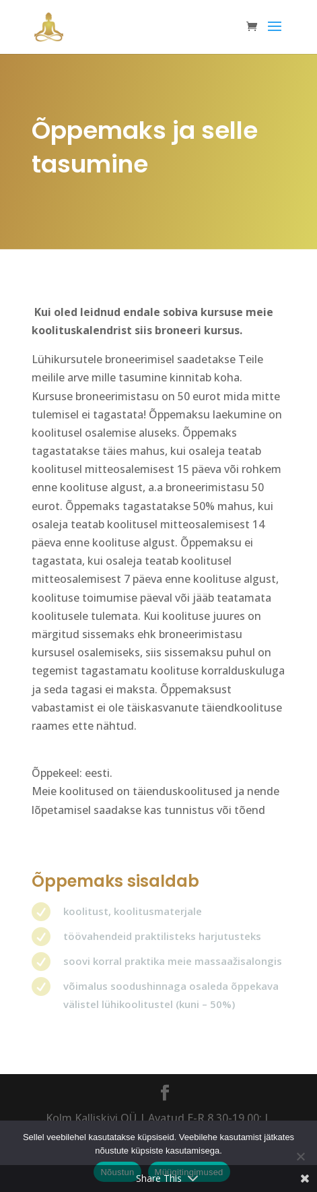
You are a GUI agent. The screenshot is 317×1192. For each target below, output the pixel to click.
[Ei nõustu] (300, 1156)
